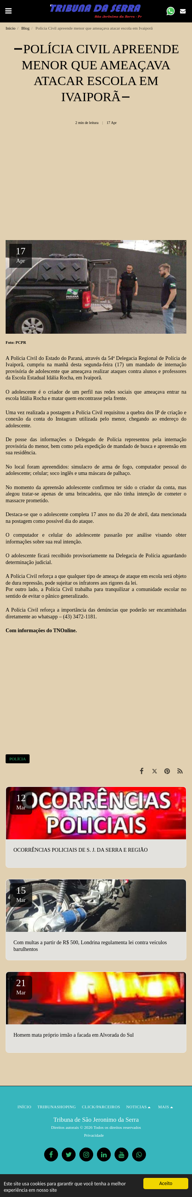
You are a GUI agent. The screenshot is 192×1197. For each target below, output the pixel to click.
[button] (8, 11)
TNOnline (64, 630)
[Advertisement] (96, 185)
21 (21, 987)
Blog (25, 28)
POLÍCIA (17, 759)
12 (21, 801)
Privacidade (94, 1135)
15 (21, 894)
